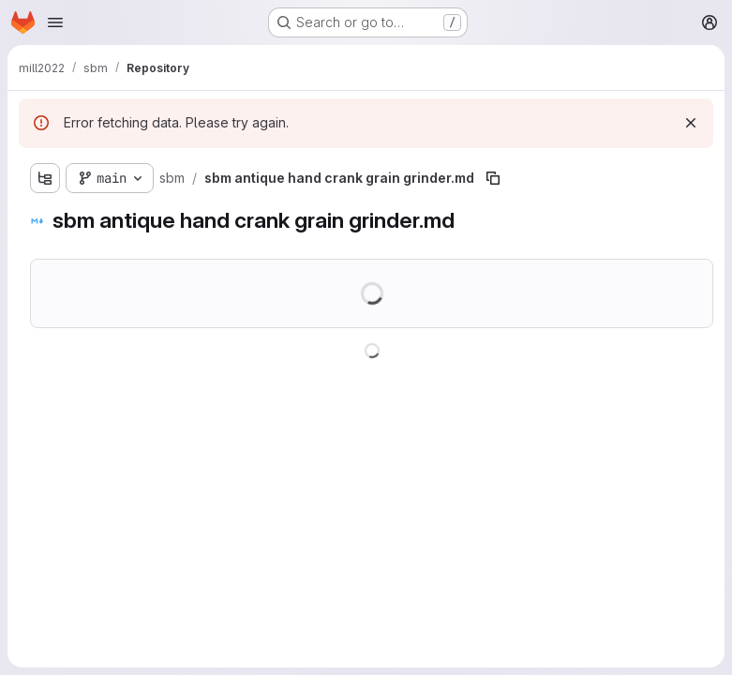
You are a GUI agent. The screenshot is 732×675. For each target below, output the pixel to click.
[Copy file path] (493, 178)
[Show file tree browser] (45, 178)
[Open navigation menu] (55, 23)
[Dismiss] (691, 123)
